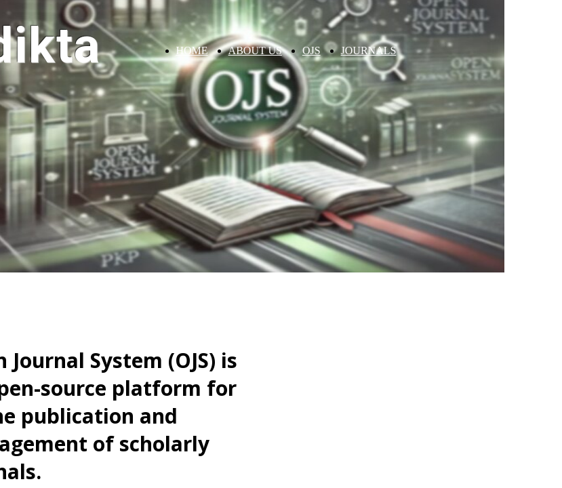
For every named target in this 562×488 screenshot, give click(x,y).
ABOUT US (255, 50)
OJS (311, 50)
